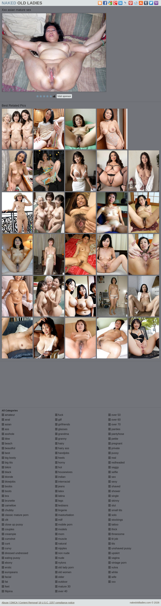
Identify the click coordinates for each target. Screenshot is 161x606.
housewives (63, 472)
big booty (9, 457)
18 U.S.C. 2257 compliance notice (56, 602)
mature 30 (62, 586)
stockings (115, 519)
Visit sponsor (64, 96)
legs (59, 500)
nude (59, 557)
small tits (115, 510)
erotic (7, 567)
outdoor (61, 581)
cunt (6, 543)
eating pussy (11, 557)
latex (59, 491)
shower (114, 491)
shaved (114, 486)
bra (5, 495)
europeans (10, 572)
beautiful (8, 448)
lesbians (61, 505)
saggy (113, 467)
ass (5, 429)
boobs (7, 486)
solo (112, 515)
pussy (113, 453)
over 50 (114, 414)
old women (63, 572)
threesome (116, 534)
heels (60, 457)
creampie (9, 534)
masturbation (64, 515)
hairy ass (62, 448)
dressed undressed (15, 553)
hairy (59, 443)
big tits (7, 462)
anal (6, 419)
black (6, 472)
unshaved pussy (119, 548)
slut (112, 505)
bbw (6, 438)
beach (7, 443)
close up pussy (12, 524)
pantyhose (116, 433)
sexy (112, 481)
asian (6, 424)
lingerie (61, 510)
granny (61, 438)
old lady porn (64, 567)
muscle (61, 538)
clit (5, 519)
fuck (59, 414)
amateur (8, 414)
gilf (58, 419)
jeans (60, 486)
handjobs (62, 453)
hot (58, 467)
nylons (60, 562)
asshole (8, 433)
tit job (113, 538)
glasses (61, 429)
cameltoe (9, 505)
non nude (62, 553)
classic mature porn (15, 515)
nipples (61, 548)
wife (112, 577)
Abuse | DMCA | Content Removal (20, 602)
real (112, 457)
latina (60, 495)
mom (59, 534)
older (59, 577)
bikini (6, 467)
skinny (113, 500)
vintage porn (117, 562)
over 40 (61, 591)
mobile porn (63, 524)
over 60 (114, 419)
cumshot (8, 538)
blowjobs (9, 481)
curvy (6, 548)
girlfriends (62, 424)
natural (61, 543)
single (113, 495)
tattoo (113, 524)
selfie (113, 472)
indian (60, 476)
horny (60, 462)
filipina (7, 591)
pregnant (115, 443)
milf (58, 519)
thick (112, 529)
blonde (7, 476)
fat (5, 581)
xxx (111, 581)
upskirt (114, 553)
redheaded (116, 462)
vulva (113, 567)
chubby (8, 510)
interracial (62, 481)
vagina (114, 557)
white (113, 572)
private (114, 448)
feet (5, 586)
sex (112, 476)
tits (111, 543)
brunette (8, 500)
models (61, 529)
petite (113, 438)
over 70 (114, 424)
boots (7, 491)
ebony (7, 562)
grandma (62, 433)
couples (8, 529)
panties (114, 429)
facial (6, 577)
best (6, 453)
